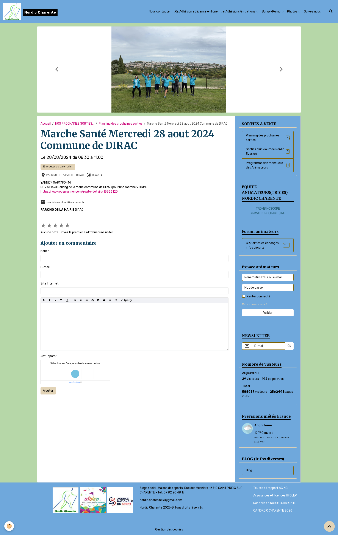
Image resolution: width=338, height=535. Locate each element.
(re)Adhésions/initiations (238, 11)
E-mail (45, 267)
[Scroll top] (329, 526)
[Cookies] (9, 526)
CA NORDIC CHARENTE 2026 (272, 510)
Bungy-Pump (271, 11)
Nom (44, 251)
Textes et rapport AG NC (270, 488)
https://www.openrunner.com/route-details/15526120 (79, 191)
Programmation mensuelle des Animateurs (268, 165)
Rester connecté (258, 296)
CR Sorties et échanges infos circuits (268, 245)
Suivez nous (312, 11)
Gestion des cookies (169, 529)
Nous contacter (160, 11)
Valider (267, 313)
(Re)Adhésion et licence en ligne (196, 11)
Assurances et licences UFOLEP (275, 495)
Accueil (46, 123)
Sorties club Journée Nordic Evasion (268, 151)
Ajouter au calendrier (58, 166)
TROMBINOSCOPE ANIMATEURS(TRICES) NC (267, 211)
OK (289, 346)
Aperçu (126, 300)
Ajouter (48, 391)
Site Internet (50, 283)
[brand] (30, 11)
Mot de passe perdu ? (254, 304)
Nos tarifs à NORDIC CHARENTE (274, 503)
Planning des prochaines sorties (120, 123)
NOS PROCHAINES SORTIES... (74, 123)
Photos (292, 11)
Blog (249, 470)
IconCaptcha (74, 382)
